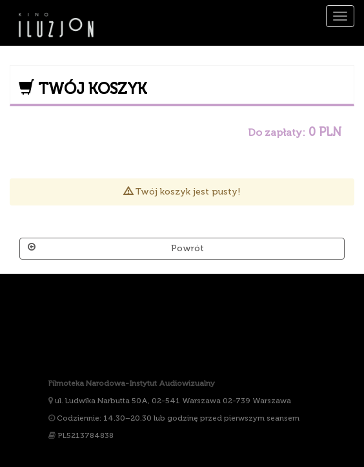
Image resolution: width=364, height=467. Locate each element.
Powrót (116, 248)
